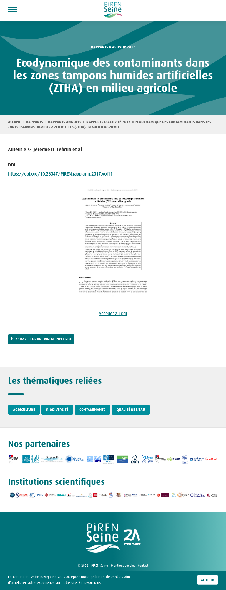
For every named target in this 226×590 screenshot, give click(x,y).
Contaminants (92, 410)
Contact (143, 565)
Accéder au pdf (113, 313)
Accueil (14, 122)
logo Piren (102, 538)
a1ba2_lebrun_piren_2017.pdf (43, 339)
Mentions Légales (123, 565)
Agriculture (24, 410)
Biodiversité (57, 410)
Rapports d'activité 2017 (108, 122)
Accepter (207, 581)
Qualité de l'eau (131, 410)
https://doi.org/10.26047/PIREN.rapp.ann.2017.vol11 (60, 173)
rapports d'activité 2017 (113, 47)
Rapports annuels (64, 122)
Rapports (34, 122)
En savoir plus (90, 584)
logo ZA (132, 538)
